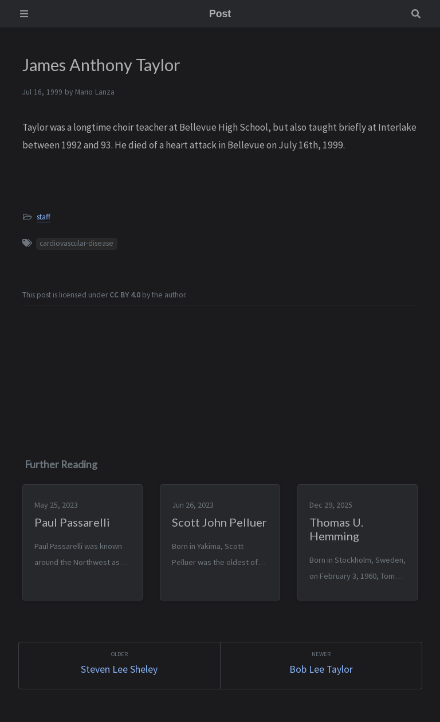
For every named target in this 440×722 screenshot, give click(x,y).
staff (43, 217)
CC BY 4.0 (124, 295)
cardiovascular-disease (76, 243)
